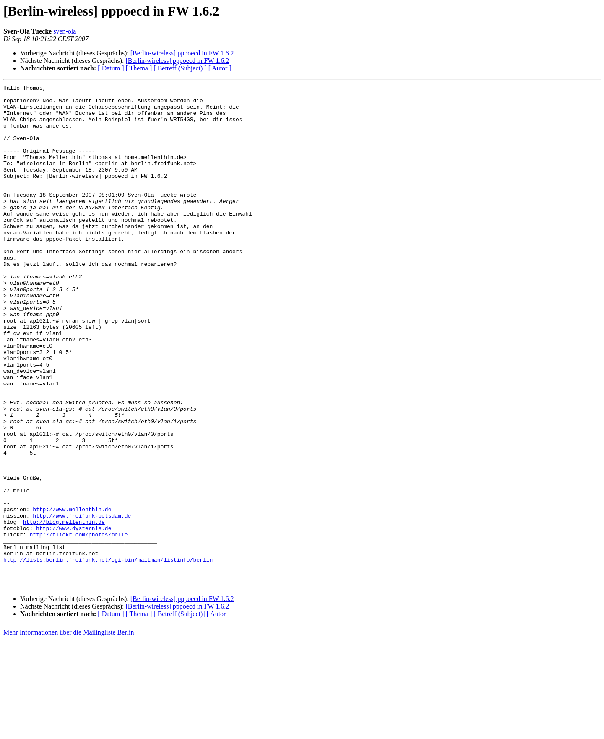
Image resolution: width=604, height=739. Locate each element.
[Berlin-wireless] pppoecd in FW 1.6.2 (182, 53)
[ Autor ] (220, 68)
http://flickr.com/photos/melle (78, 625)
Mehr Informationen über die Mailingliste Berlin (68, 731)
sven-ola (64, 31)
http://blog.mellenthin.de (64, 610)
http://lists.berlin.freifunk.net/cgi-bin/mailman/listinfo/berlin (108, 655)
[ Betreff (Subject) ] (180, 68)
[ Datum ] (111, 68)
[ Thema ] (139, 68)
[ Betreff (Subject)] (179, 713)
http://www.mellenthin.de (72, 594)
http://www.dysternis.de (73, 617)
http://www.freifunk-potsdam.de (82, 602)
